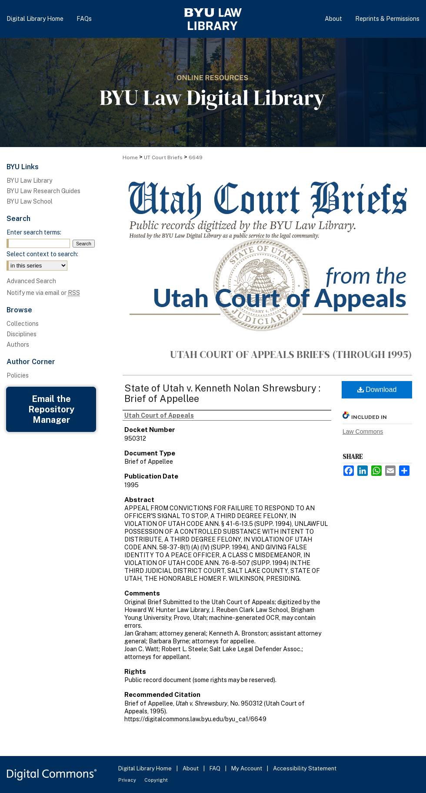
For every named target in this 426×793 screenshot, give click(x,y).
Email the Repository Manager (51, 409)
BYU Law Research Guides (43, 190)
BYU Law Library (29, 180)
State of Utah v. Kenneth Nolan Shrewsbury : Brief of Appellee (222, 393)
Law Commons (363, 431)
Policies (18, 375)
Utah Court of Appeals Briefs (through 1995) (291, 354)
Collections (23, 323)
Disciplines (22, 334)
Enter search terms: (34, 232)
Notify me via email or (43, 292)
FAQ (216, 768)
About (191, 768)
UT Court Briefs (163, 157)
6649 (196, 157)
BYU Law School (30, 201)
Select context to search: (42, 254)
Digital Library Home (145, 768)
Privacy (127, 780)
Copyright (156, 780)
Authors (18, 344)
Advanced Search (31, 281)
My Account (247, 768)
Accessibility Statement (304, 768)
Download (377, 389)
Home (130, 157)
